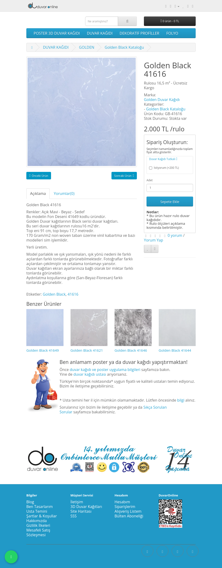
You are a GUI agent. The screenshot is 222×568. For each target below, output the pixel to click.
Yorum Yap (153, 240)
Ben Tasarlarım (39, 506)
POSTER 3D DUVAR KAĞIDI (57, 33)
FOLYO (172, 33)
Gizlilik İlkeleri (38, 525)
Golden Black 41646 (131, 350)
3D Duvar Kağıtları (86, 506)
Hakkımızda (36, 520)
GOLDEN (86, 47)
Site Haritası (81, 511)
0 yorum (175, 235)
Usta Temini (36, 511)
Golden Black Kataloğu (124, 47)
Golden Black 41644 (175, 350)
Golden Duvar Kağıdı (162, 99)
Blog (30, 501)
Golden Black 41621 (87, 350)
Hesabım (122, 501)
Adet (150, 180)
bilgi (180, 400)
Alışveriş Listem (128, 511)
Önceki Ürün (38, 176)
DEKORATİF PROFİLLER (139, 33)
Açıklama (38, 193)
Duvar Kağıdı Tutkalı (163, 159)
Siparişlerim (125, 506)
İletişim (77, 501)
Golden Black (54, 294)
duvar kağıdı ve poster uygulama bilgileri (105, 369)
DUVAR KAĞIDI (100, 33)
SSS (74, 516)
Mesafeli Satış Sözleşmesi (38, 532)
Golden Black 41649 (42, 350)
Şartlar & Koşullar (41, 516)
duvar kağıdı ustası (89, 374)
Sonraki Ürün (124, 176)
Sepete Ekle (169, 201)
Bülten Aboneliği (129, 516)
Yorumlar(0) (64, 193)
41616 (72, 294)
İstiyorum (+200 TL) (164, 168)
